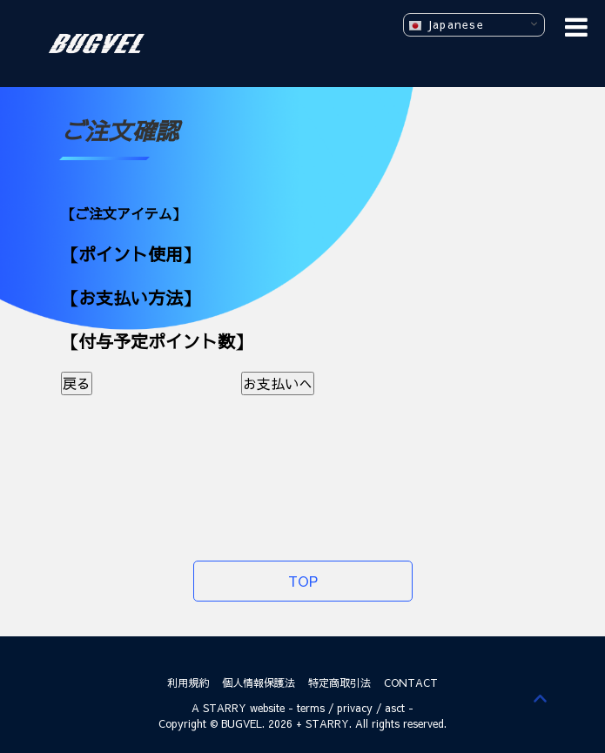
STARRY (224, 708)
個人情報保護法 (258, 682)
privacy (355, 708)
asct (395, 708)
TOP (303, 580)
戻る (77, 383)
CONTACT (411, 682)
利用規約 (188, 682)
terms (311, 708)
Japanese (446, 25)
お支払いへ (278, 383)
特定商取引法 (339, 682)
